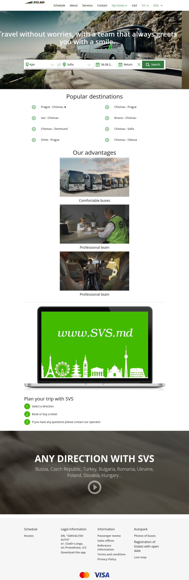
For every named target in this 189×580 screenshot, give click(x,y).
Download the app (73, 552)
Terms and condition (112, 554)
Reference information (106, 547)
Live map (140, 557)
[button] (119, 5)
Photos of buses (145, 536)
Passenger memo (109, 536)
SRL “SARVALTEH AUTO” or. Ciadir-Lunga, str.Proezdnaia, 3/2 (73, 541)
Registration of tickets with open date (146, 546)
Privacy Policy (107, 559)
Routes (29, 536)
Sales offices (106, 540)
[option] (94, 50)
